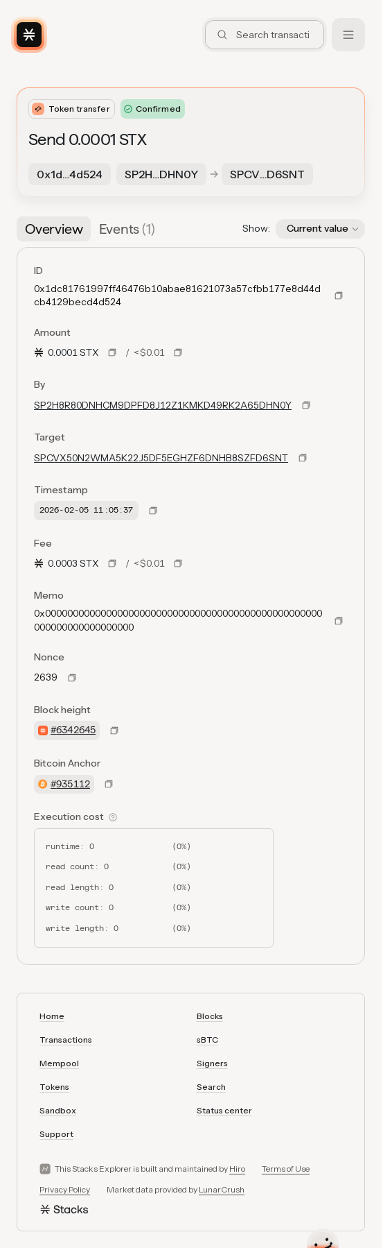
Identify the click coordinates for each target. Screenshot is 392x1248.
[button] (320, 229)
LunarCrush (221, 1189)
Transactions (65, 1039)
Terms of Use (286, 1168)
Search (211, 1087)
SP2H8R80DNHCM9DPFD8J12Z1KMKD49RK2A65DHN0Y (163, 405)
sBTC (207, 1039)
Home (51, 1016)
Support (56, 1134)
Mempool (59, 1063)
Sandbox (57, 1110)
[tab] (54, 228)
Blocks (210, 1016)
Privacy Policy (64, 1189)
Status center (224, 1110)
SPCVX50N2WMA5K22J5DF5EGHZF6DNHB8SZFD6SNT (161, 458)
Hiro (237, 1168)
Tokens (54, 1087)
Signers (212, 1063)
